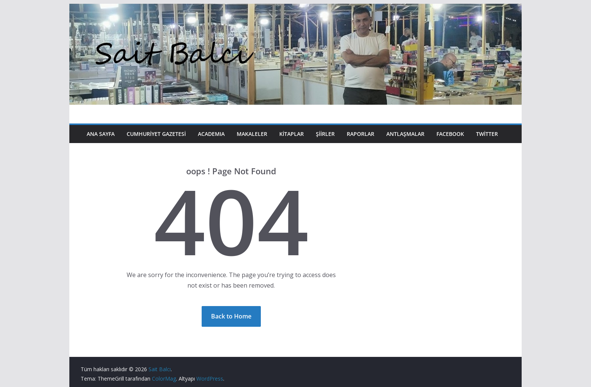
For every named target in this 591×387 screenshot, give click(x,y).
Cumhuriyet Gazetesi (156, 133)
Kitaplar (291, 133)
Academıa (211, 133)
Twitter (487, 133)
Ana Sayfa (101, 133)
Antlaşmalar (405, 133)
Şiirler (325, 133)
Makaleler (252, 133)
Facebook (450, 133)
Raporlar (360, 133)
